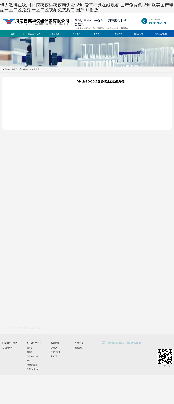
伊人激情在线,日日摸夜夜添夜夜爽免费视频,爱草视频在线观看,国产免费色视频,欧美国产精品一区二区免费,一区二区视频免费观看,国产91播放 (86, 7)
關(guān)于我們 (34, 34)
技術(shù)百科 (139, 34)
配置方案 (118, 34)
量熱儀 (36, 69)
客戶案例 (97, 34)
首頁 (13, 34)
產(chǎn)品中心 (55, 34)
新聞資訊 (76, 34)
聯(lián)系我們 (161, 34)
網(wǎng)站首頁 (11, 69)
